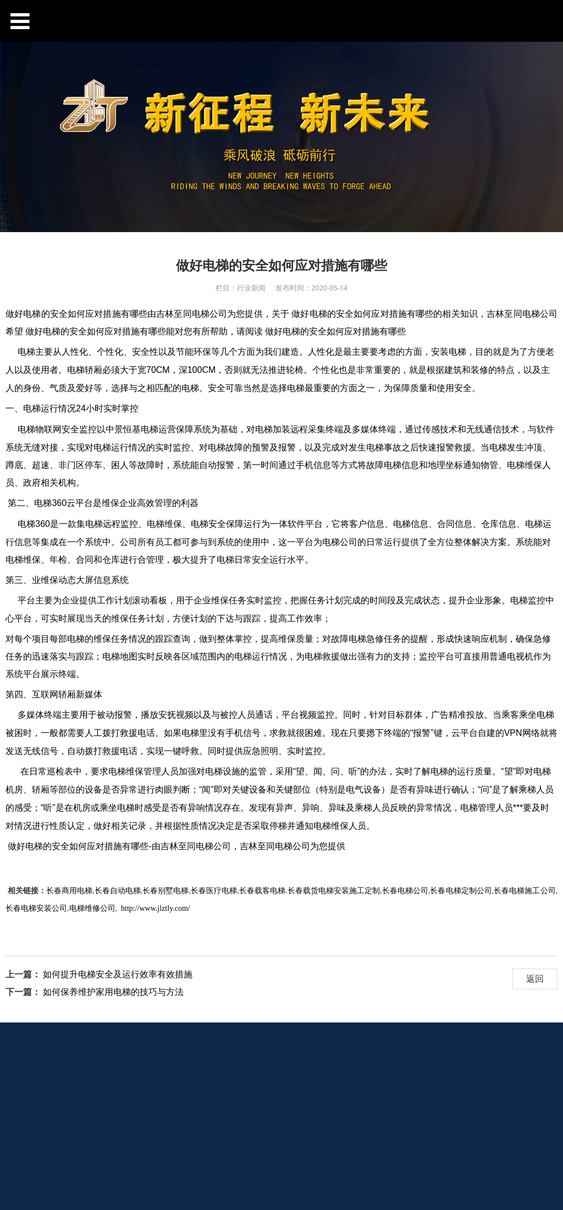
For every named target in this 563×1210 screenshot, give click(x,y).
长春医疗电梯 (214, 891)
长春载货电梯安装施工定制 (334, 891)
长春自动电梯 (117, 891)
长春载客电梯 (262, 891)
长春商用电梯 (69, 891)
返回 (535, 978)
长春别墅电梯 (165, 891)
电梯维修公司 (92, 908)
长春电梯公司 (405, 891)
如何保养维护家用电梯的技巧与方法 (113, 992)
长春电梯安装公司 (36, 908)
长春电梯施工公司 (524, 891)
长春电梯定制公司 (461, 891)
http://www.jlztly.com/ (155, 908)
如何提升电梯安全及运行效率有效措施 (117, 974)
